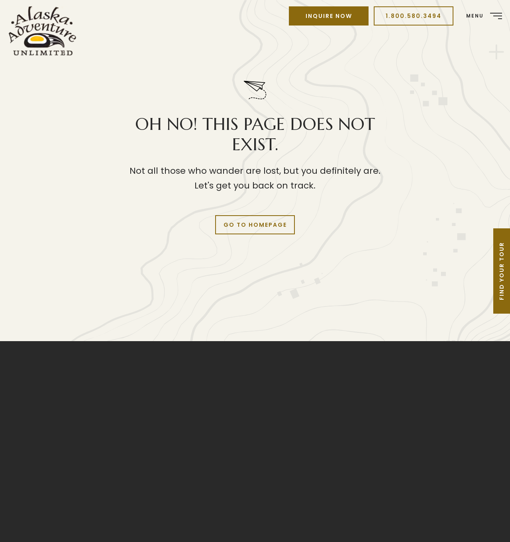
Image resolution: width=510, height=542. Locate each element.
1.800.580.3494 (413, 16)
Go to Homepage (255, 225)
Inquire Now (329, 16)
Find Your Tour (502, 271)
